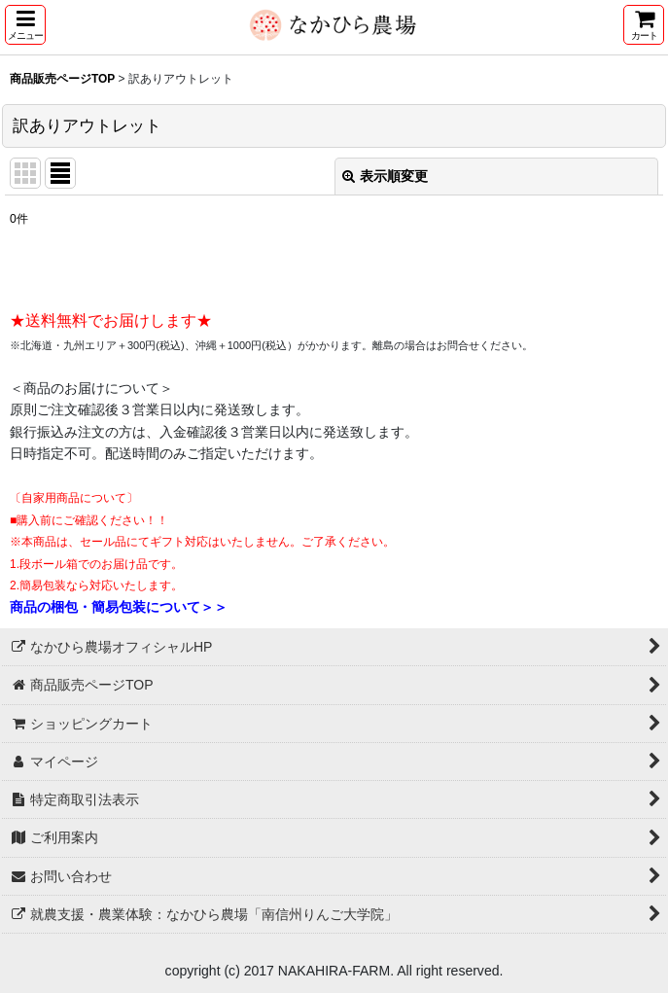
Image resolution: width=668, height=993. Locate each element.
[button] (25, 25)
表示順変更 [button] (385, 176)
